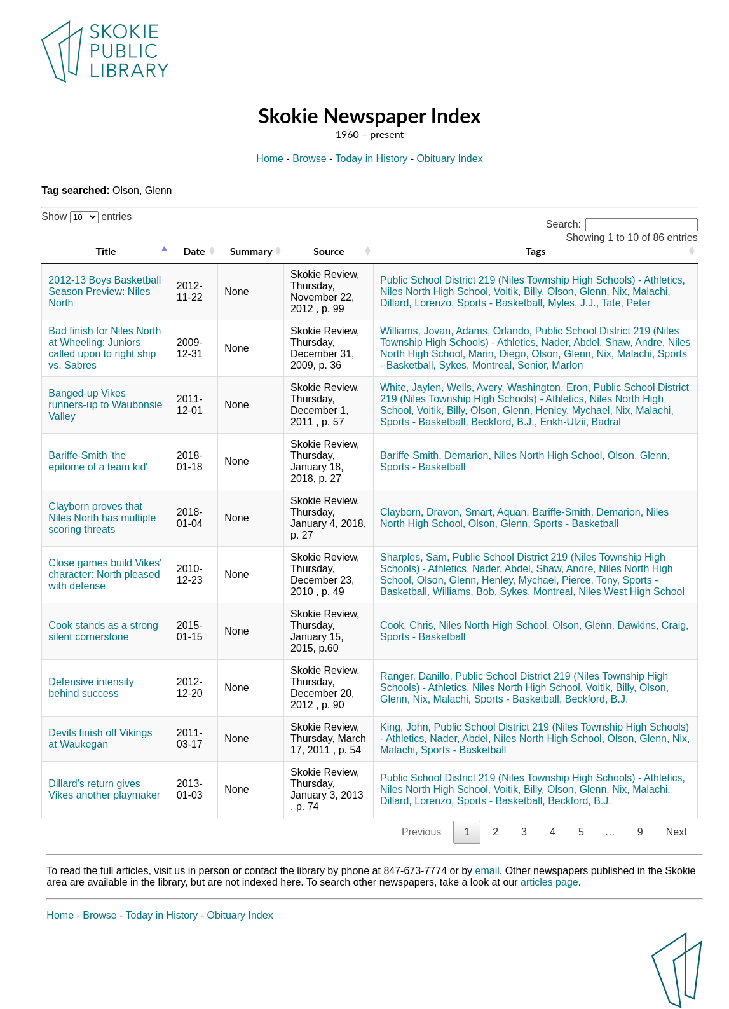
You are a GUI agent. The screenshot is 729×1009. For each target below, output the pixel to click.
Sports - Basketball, (501, 303)
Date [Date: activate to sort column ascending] (194, 251)
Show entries (86, 216)
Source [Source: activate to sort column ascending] (328, 251)
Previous (421, 832)
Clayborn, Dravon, (421, 512)
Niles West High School (631, 591)
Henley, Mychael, (574, 410)
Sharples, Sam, (414, 557)
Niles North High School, (435, 291)
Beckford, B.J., (504, 421)
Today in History (372, 158)
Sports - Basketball (422, 467)
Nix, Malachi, (641, 291)
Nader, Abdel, (571, 342)
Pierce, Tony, (591, 580)
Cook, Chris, (408, 625)
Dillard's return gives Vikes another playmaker (104, 789)
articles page (549, 882)
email (487, 870)
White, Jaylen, (412, 387)
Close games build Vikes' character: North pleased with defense (104, 574)
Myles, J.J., (573, 303)
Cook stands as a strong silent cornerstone (103, 631)
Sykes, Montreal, (477, 365)
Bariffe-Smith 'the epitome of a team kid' (97, 461)
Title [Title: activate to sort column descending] (106, 251)
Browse (309, 158)
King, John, (405, 727)
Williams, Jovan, (417, 331)
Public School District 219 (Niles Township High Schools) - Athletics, (532, 280)
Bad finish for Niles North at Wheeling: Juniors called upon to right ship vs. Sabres (104, 348)
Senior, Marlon (550, 365)
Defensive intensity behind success (90, 687)
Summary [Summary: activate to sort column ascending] (251, 251)
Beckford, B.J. (597, 699)
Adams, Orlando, (494, 331)
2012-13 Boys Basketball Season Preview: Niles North (104, 291)
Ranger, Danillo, (416, 676)
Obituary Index (450, 158)
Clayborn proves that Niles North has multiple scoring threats (102, 518)
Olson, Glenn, (578, 291)
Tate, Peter (625, 303)
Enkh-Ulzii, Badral (580, 421)
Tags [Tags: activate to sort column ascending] (535, 251)
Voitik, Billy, (519, 291)
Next (676, 832)
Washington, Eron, (548, 387)
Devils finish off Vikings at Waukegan (100, 738)
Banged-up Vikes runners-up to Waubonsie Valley (105, 405)
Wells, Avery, (476, 387)
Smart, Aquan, (497, 512)
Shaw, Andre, (635, 342)
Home (269, 158)
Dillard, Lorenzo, (417, 303)
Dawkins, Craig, (653, 625)
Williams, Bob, (465, 591)
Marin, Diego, (498, 353)
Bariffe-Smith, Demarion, (435, 455)
